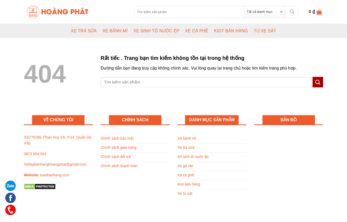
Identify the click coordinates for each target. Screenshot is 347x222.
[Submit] (291, 11)
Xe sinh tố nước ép (156, 31)
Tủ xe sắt (265, 31)
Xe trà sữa (84, 31)
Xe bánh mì (115, 31)
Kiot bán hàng (231, 31)
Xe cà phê (196, 31)
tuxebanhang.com (54, 175)
